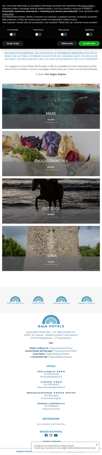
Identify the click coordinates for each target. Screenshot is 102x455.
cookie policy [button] (7, 14)
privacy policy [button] (88, 6)
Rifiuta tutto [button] (67, 43)
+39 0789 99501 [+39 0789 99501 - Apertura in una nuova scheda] (51, 395)
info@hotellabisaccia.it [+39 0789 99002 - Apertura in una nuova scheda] (51, 377)
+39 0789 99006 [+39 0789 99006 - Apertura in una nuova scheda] (51, 384)
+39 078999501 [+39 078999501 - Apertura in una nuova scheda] (51, 406)
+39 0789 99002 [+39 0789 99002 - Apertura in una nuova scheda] (51, 374)
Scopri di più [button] (13, 43)
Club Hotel (46, 382)
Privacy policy (24, 451)
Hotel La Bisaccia (46, 371)
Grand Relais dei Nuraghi (39, 393)
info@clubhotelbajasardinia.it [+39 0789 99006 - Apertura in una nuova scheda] (51, 387)
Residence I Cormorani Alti (51, 404)
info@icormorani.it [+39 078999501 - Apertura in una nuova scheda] (51, 409)
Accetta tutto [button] (89, 43)
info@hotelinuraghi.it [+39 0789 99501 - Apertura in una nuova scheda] (51, 398)
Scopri (51, 120)
